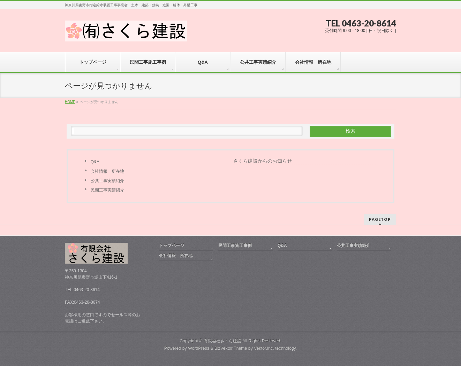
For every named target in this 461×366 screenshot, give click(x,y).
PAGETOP (380, 219)
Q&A (95, 161)
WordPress (198, 348)
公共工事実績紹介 (107, 180)
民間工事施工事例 (235, 245)
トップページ (171, 245)
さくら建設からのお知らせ (262, 161)
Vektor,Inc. (264, 348)
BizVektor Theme (230, 348)
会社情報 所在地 (107, 171)
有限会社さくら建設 (222, 340)
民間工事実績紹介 (107, 190)
